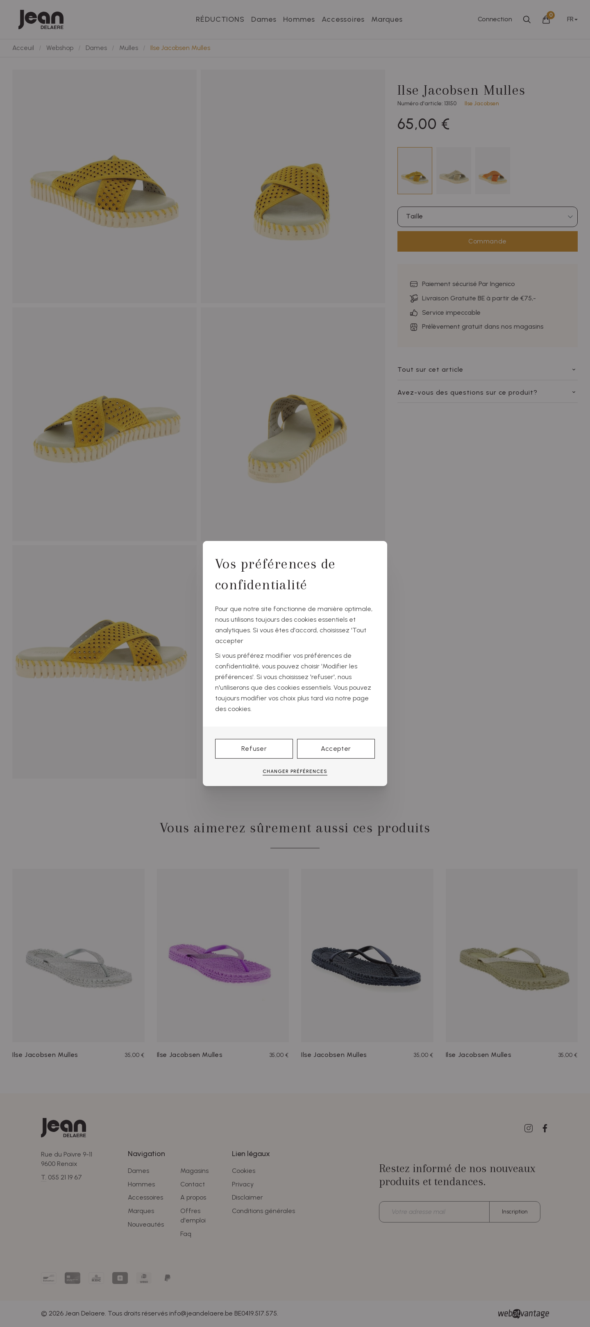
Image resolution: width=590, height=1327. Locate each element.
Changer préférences (295, 771)
